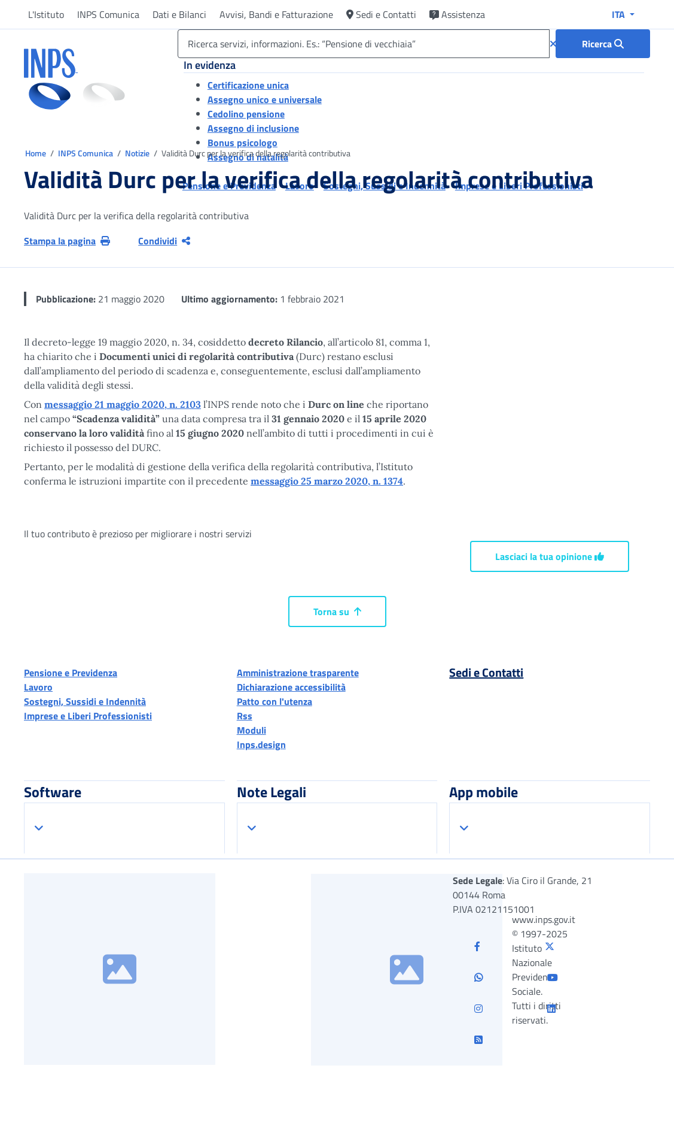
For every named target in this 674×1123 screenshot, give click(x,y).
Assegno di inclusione (253, 128)
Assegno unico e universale (265, 99)
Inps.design (261, 744)
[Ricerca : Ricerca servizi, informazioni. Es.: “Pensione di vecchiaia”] (603, 43)
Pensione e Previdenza (70, 672)
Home (36, 153)
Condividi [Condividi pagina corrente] (164, 241)
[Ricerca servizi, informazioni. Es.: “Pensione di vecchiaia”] (364, 43)
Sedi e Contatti (381, 14)
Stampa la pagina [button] (67, 241)
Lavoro (38, 687)
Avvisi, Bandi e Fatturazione (276, 14)
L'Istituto (46, 14)
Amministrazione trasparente (298, 672)
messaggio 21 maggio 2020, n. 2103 (122, 404)
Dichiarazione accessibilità (291, 687)
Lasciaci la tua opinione (549, 556)
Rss (244, 716)
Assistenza (457, 14)
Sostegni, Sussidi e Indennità (85, 701)
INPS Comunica (108, 14)
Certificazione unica (248, 85)
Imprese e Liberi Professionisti (88, 716)
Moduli (251, 730)
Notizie (137, 153)
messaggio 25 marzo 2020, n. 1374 (327, 481)
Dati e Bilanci (179, 14)
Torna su (337, 611)
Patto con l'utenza (274, 701)
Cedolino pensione (246, 114)
